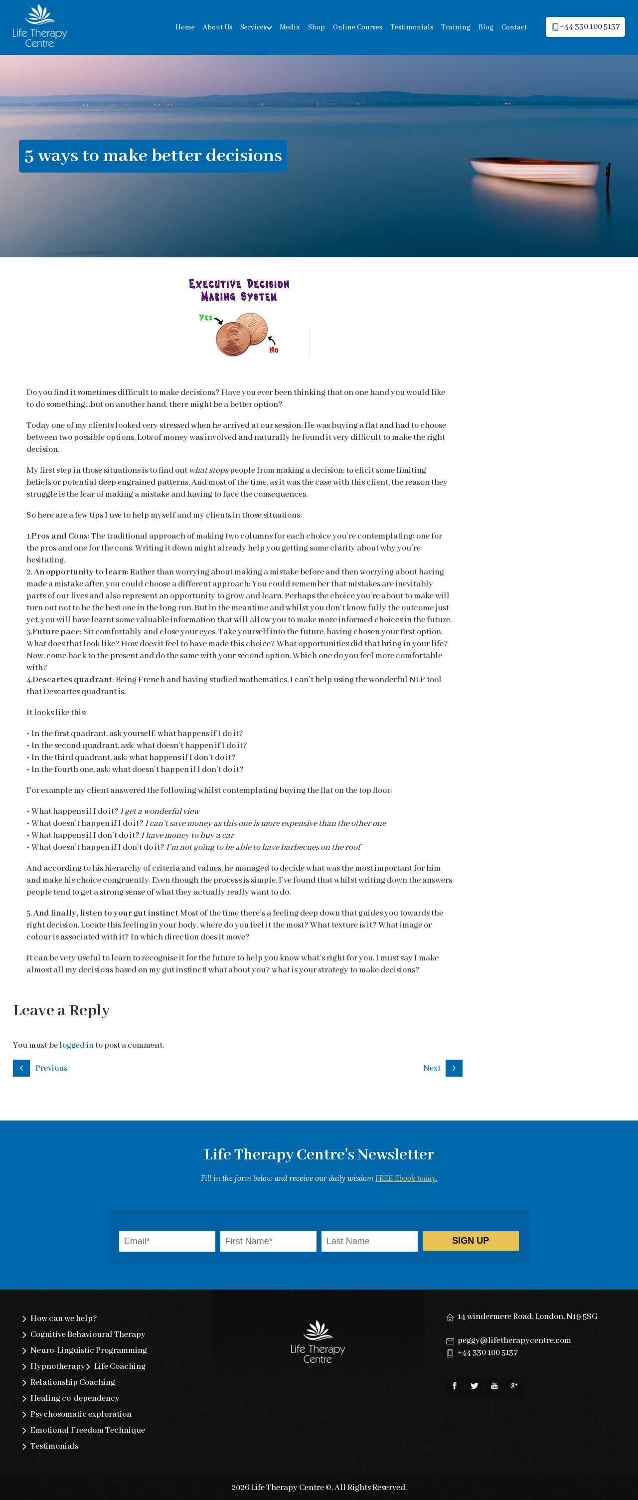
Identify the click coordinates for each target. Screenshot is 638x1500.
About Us (217, 27)
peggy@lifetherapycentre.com (514, 1340)
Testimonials (411, 27)
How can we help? (63, 1318)
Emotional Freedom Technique (87, 1430)
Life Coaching (120, 1366)
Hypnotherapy (57, 1366)
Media (290, 27)
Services (253, 27)
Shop (316, 27)
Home (185, 27)
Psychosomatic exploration (81, 1414)
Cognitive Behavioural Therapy (88, 1334)
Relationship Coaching (72, 1382)
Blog (485, 27)
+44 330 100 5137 (488, 1352)
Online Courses (357, 27)
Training (456, 27)
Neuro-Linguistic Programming (88, 1350)
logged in (76, 1045)
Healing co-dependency (75, 1398)
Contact (514, 27)
